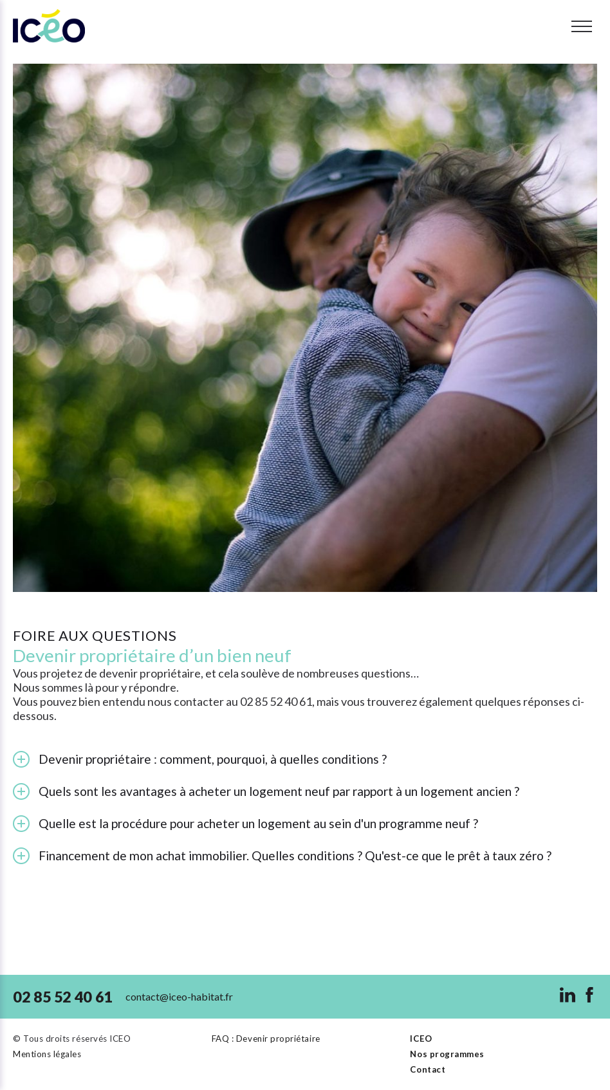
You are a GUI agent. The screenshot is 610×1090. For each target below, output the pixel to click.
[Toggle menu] (581, 26)
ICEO (421, 1038)
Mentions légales (47, 1054)
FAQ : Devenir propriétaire (266, 1038)
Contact (427, 1069)
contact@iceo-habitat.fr (179, 996)
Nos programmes (447, 1054)
